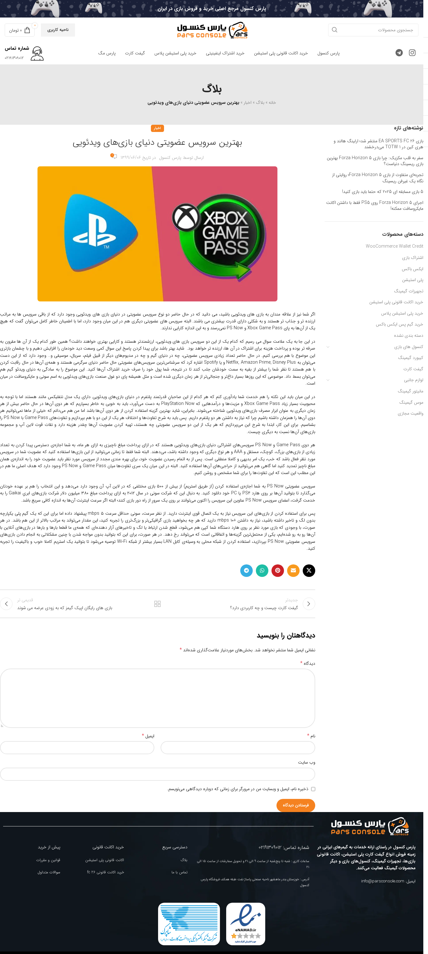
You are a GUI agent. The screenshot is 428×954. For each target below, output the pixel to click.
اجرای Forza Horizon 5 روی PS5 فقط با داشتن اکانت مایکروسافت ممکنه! (374, 206)
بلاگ (260, 102)
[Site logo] (212, 29)
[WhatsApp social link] (262, 570)
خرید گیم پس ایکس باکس (399, 324)
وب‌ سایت (306, 765)
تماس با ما (179, 875)
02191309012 (14, 58)
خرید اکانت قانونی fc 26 (105, 875)
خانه (272, 102)
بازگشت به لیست (157, 605)
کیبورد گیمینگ (410, 357)
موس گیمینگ (411, 402)
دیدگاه (307, 666)
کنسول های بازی (408, 346)
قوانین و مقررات (48, 863)
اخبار (247, 102)
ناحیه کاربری (58, 30)
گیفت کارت (413, 369)
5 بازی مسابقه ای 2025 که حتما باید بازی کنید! (382, 192)
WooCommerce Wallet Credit (394, 246)
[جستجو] (373, 30)
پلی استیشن (412, 279)
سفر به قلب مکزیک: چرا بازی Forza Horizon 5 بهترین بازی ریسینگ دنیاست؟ (375, 161)
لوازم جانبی (413, 379)
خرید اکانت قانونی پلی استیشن (396, 302)
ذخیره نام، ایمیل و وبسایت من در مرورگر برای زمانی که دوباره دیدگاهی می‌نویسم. (237, 791)
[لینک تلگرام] (399, 53)
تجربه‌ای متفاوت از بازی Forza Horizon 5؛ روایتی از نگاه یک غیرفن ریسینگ (377, 178)
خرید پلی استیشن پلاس (402, 313)
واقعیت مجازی (410, 413)
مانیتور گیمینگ (410, 391)
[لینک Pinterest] (277, 570)
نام (311, 738)
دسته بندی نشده (408, 335)
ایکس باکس (412, 268)
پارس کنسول (170, 157)
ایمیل (148, 738)
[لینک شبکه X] (309, 570)
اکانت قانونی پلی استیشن (104, 863)
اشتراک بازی (412, 257)
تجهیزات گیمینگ (408, 291)
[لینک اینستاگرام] (412, 53)
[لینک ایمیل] (293, 570)
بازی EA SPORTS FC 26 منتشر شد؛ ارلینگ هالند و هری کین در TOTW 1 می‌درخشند (378, 144)
